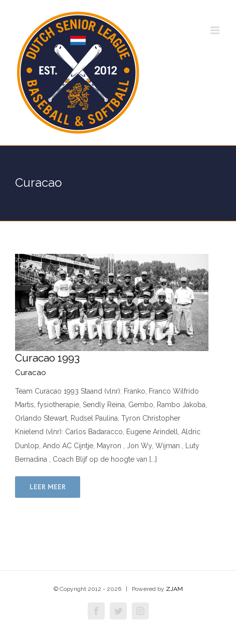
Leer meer (48, 486)
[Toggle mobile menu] (215, 30)
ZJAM (174, 588)
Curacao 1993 (47, 358)
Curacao (30, 372)
